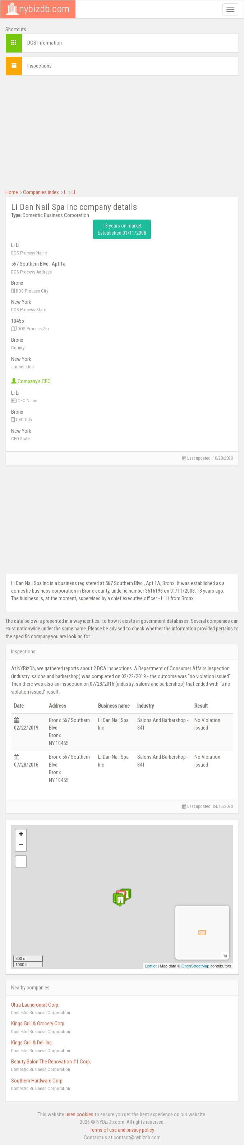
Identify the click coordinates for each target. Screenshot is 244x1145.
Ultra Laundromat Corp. (35, 1005)
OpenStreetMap (195, 966)
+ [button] (21, 834)
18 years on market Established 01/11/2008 (122, 229)
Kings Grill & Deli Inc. (32, 1042)
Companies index (41, 192)
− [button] (21, 845)
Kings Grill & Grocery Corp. (38, 1023)
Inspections (39, 66)
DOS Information (44, 43)
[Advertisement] (122, 131)
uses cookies (79, 1114)
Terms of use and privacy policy (122, 1130)
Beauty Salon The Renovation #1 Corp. (51, 1061)
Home (11, 192)
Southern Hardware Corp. (37, 1080)
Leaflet (151, 966)
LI (73, 192)
